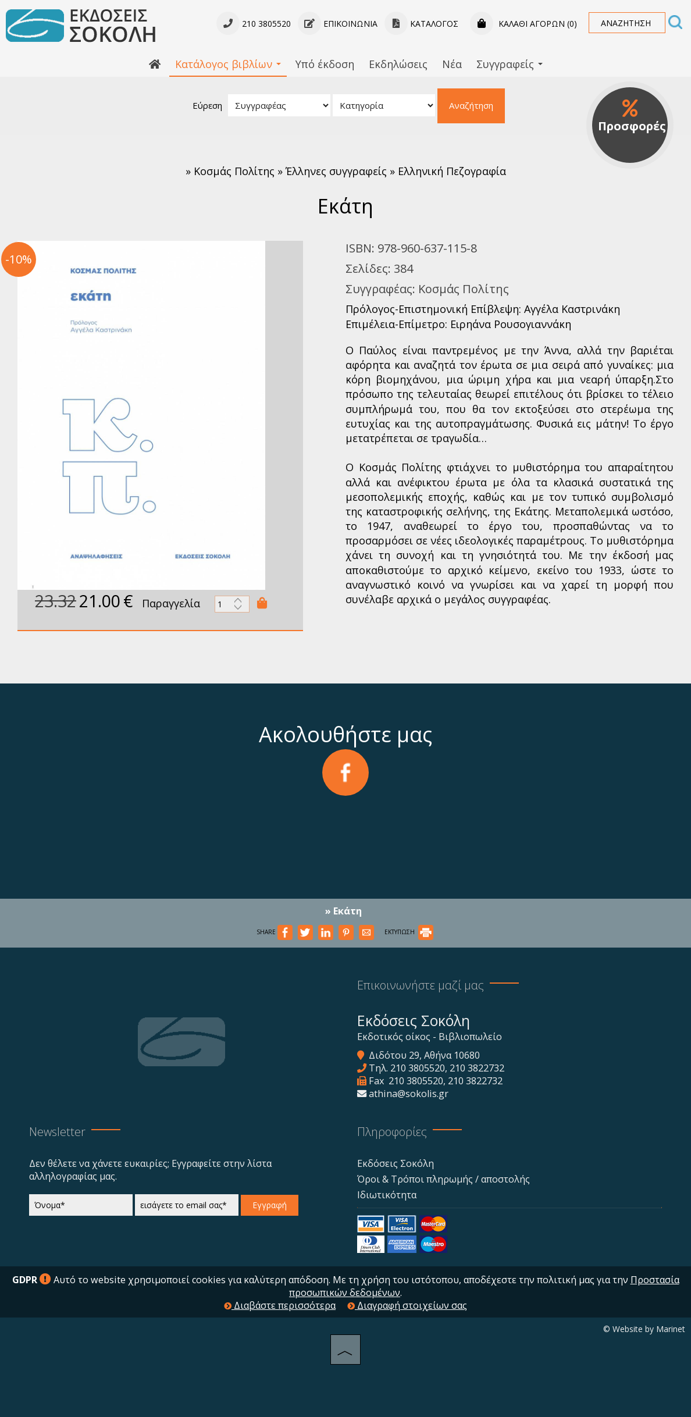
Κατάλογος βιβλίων (228, 64)
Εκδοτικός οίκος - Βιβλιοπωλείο (429, 1036)
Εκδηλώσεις (398, 64)
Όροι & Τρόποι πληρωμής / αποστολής (443, 1179)
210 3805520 (417, 1068)
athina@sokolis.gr (408, 1093)
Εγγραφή (269, 1204)
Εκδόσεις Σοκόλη (395, 1163)
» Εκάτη (343, 911)
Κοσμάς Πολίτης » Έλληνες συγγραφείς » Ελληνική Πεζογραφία (350, 171)
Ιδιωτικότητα (386, 1194)
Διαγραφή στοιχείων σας (407, 1305)
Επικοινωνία (337, 23)
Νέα (452, 64)
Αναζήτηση (471, 105)
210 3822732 (477, 1068)
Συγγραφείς (509, 64)
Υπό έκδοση (324, 64)
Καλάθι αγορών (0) (523, 23)
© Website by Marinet (644, 1328)
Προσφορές (632, 116)
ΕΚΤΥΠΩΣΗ (408, 932)
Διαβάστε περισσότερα (280, 1305)
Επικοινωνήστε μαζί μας (420, 985)
